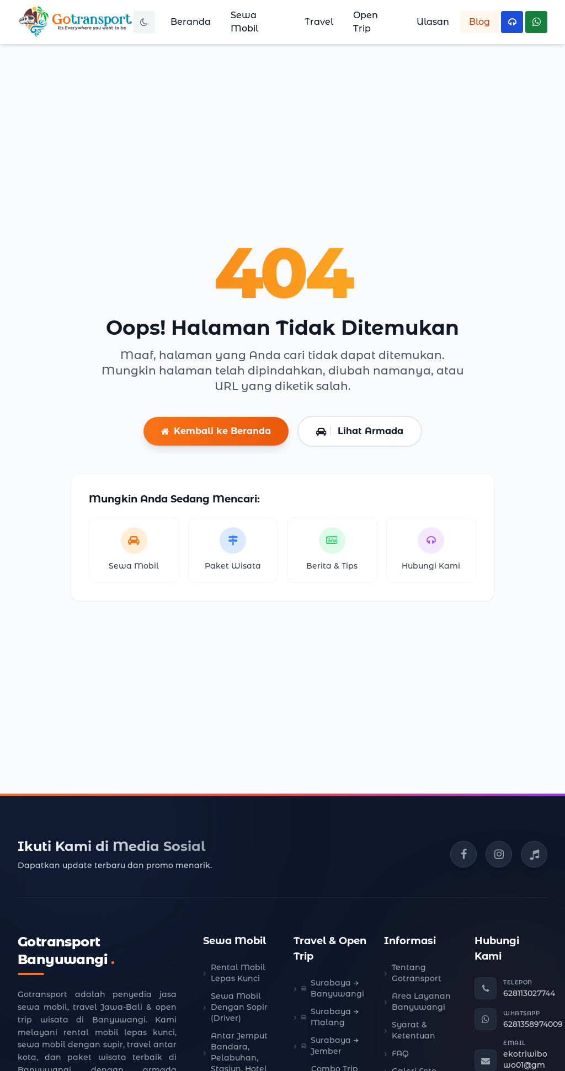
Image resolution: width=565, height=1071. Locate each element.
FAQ (400, 1053)
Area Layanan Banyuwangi (421, 1001)
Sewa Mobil (244, 22)
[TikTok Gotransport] (534, 854)
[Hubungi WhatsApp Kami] (536, 22)
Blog (479, 22)
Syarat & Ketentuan (413, 1030)
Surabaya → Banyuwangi (332, 988)
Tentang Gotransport (416, 972)
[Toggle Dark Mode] (144, 22)
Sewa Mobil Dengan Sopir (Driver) (239, 1007)
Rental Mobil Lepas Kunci (238, 972)
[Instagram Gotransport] (499, 854)
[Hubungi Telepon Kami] (512, 22)
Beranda (190, 22)
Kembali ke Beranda (216, 431)
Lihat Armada (359, 431)
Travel (319, 22)
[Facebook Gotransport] (463, 854)
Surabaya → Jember (330, 1045)
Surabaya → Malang (330, 1016)
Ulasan (433, 22)
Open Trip (365, 22)
